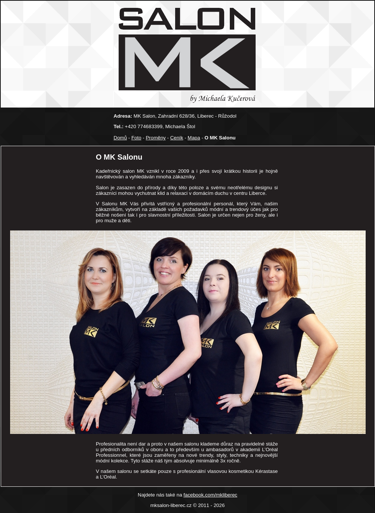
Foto (136, 138)
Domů (120, 138)
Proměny (155, 138)
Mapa (194, 138)
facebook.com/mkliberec (210, 495)
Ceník (176, 138)
